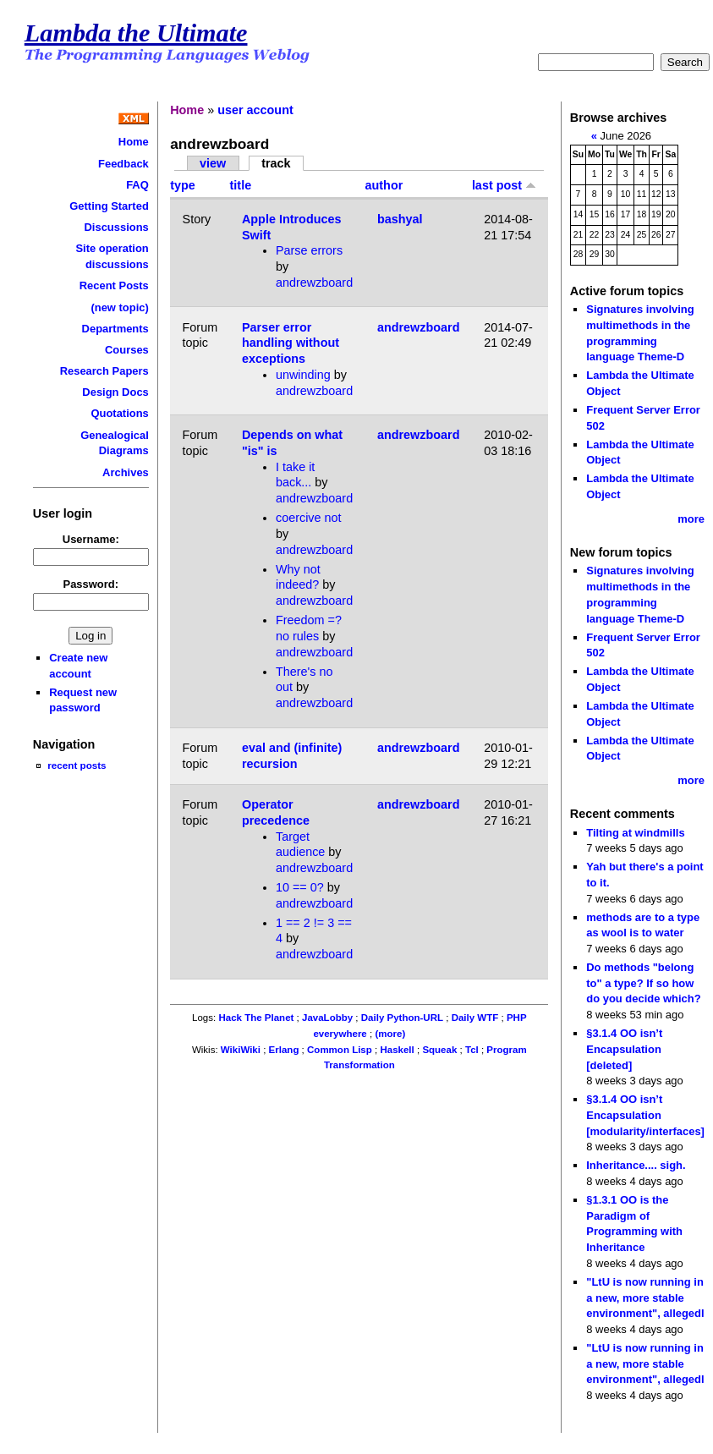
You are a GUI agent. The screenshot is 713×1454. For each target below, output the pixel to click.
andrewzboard (314, 282)
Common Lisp (339, 1050)
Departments (115, 328)
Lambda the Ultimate (136, 33)
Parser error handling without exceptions (290, 343)
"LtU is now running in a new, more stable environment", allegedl (645, 1298)
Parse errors (309, 250)
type (182, 185)
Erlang (284, 1050)
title (241, 185)
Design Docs (115, 392)
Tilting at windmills (635, 832)
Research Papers (104, 371)
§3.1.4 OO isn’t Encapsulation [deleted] (624, 1049)
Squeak (439, 1050)
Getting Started (109, 206)
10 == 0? (300, 887)
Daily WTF (475, 1017)
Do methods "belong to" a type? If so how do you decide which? (643, 983)
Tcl (472, 1050)
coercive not (309, 517)
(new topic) (119, 307)
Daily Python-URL (402, 1017)
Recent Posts (114, 285)
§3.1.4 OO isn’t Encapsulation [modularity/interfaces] (645, 1115)
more (691, 519)
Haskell (397, 1050)
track (275, 163)
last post (504, 185)
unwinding (303, 374)
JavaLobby (327, 1017)
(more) (390, 1034)
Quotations (119, 413)
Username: (91, 539)
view (213, 163)
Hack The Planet (255, 1017)
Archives (125, 472)
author (384, 185)
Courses (127, 349)
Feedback (123, 163)
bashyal (400, 219)
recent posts (76, 765)
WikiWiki (241, 1050)
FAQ (137, 184)
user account (255, 110)
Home (133, 141)
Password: (91, 584)
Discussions (116, 227)
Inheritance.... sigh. (635, 1165)
